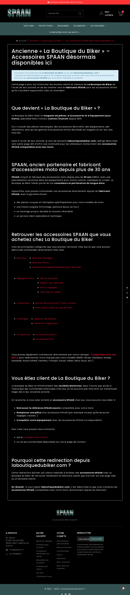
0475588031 (15, 554)
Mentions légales (44, 541)
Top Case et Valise (50, 292)
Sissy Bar (21, 258)
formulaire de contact (35, 437)
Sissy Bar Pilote (40, 262)
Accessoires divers (46, 334)
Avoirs (60, 555)
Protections (23, 303)
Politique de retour (42, 567)
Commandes (63, 551)
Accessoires (23, 334)
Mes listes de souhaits (63, 567)
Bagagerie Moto (25, 278)
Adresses (61, 558)
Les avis (40, 573)
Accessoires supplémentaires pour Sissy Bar (56, 267)
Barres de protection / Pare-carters (55, 303)
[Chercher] (61, 13)
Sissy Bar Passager (42, 258)
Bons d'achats (63, 562)
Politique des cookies (42, 546)
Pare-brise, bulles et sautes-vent (54, 307)
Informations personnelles (63, 542)
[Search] (79, 13)
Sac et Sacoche (48, 278)
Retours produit (64, 547)
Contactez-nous (44, 576)
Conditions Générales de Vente (42, 554)
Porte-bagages (48, 287)
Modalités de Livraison (42, 561)
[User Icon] (106, 13)
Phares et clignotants (46, 323)
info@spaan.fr (16, 549)
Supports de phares (45, 318)
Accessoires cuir (45, 339)
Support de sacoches (52, 282)
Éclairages (22, 318)
